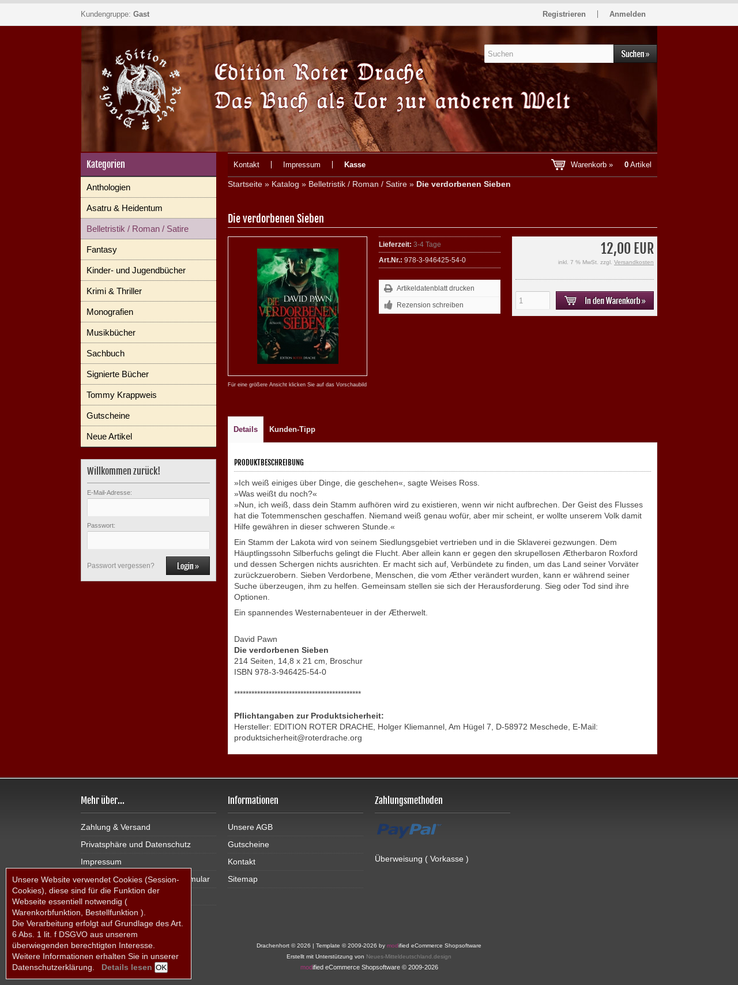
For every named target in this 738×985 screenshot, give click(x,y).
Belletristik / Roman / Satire (137, 229)
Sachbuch (105, 353)
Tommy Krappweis (121, 395)
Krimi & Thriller (114, 291)
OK (161, 967)
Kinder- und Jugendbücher (136, 270)
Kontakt (246, 164)
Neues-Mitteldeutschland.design (408, 956)
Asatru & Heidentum (124, 208)
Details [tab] (246, 429)
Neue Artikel (109, 436)
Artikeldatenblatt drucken (436, 288)
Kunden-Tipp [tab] (292, 429)
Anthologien (108, 187)
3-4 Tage (427, 244)
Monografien (109, 312)
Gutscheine (108, 415)
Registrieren (564, 14)
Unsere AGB (250, 827)
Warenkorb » (611, 164)
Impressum (302, 164)
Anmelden (627, 14)
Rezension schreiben (430, 305)
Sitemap (243, 879)
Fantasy (101, 249)
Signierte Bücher (117, 374)
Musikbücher (110, 332)
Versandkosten (634, 262)
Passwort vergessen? (121, 566)
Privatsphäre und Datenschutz (136, 844)
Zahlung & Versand (115, 827)
